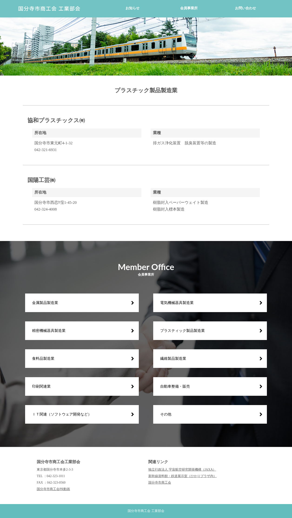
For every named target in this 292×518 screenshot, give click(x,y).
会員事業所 (189, 8)
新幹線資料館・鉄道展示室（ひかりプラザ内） (182, 476)
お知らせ (132, 8)
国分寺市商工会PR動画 (53, 489)
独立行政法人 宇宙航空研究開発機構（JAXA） (182, 469)
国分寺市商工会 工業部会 (146, 511)
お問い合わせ (245, 8)
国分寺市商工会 (159, 482)
